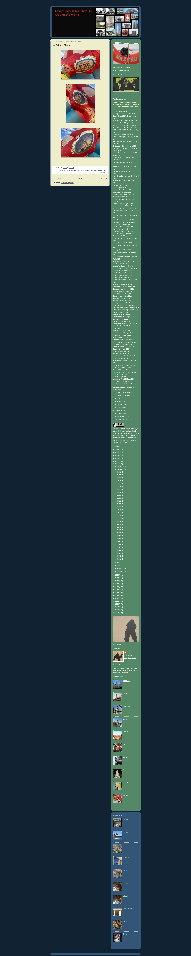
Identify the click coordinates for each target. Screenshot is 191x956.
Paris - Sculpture (128, 908)
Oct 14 (119, 521)
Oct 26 (119, 486)
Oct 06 (119, 544)
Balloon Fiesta (63, 45)
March (119, 565)
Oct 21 (119, 501)
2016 (117, 587)
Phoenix (126, 732)
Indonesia (126, 681)
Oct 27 (119, 483)
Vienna (125, 782)
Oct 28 (119, 481)
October (120, 469)
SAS (124, 744)
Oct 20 (119, 504)
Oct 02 (119, 556)
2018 (117, 581)
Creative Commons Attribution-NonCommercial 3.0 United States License (126, 433)
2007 (117, 613)
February (120, 568)
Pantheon (102, 172)
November (121, 466)
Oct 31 (119, 472)
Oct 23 (119, 495)
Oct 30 (119, 475)
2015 (117, 589)
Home (80, 178)
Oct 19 (119, 507)
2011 (117, 601)
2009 (117, 607)
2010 (117, 604)
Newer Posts (56, 178)
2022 (117, 461)
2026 (117, 449)
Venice (125, 719)
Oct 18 (119, 510)
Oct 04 (119, 550)
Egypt (125, 870)
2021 (117, 464)
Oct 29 (119, 478)
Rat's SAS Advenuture (122, 70)
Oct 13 (119, 524)
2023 (117, 458)
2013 (117, 595)
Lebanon (126, 693)
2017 (117, 584)
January (120, 571)
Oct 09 (119, 536)
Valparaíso (126, 795)
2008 (117, 610)
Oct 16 (119, 515)
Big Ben (87, 170)
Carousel (94, 170)
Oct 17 (119, 513)
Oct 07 (119, 542)
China (125, 934)
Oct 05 (119, 547)
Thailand (126, 770)
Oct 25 (119, 489)
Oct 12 (119, 527)
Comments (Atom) (67, 183)
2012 (117, 598)
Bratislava (126, 706)
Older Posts (104, 178)
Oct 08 (119, 539)
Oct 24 (119, 492)
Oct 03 (119, 553)
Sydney (125, 819)
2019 (117, 578)
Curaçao (126, 857)
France (125, 845)
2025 (117, 452)
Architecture (69, 170)
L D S (128, 652)
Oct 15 (119, 518)
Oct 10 (119, 533)
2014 (117, 592)
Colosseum (101, 170)
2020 (117, 575)
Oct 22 (119, 498)
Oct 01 (119, 559)
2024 (117, 455)
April (119, 563)
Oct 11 (119, 530)
